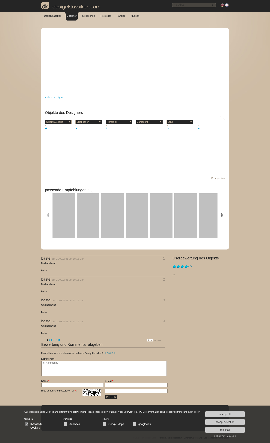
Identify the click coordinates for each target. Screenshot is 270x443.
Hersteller (105, 15)
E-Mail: (109, 381)
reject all (225, 429)
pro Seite (221, 178)
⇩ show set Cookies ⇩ (225, 436)
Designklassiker (52, 15)
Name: (45, 381)
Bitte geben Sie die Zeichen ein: (71, 391)
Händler (121, 15)
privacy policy (193, 412)
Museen (135, 15)
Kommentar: (48, 358)
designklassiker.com (70, 6)
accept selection (225, 422)
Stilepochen (88, 15)
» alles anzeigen (54, 97)
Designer (71, 15)
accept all (224, 414)
